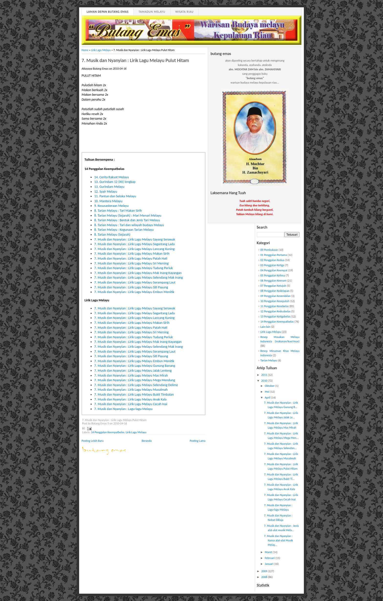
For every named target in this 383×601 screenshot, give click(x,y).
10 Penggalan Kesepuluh (274, 301)
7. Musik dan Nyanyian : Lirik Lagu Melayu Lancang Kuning (134, 249)
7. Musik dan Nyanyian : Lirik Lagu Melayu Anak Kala (130, 399)
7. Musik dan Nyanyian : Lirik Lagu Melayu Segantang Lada (134, 244)
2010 (264, 380)
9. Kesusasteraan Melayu (111, 206)
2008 (264, 577)
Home (85, 50)
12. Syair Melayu (105, 192)
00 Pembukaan (269, 250)
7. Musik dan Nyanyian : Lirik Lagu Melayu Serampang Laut (134, 282)
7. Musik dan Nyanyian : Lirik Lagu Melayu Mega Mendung (134, 380)
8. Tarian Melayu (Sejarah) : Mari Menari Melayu (127, 215)
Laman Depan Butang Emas (107, 11)
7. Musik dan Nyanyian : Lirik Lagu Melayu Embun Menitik (134, 292)
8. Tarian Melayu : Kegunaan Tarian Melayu (124, 230)
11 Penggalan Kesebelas (274, 306)
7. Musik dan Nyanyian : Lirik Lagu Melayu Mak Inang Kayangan (137, 273)
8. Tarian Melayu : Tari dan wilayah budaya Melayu (129, 225)
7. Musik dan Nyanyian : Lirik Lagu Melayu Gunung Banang (134, 366)
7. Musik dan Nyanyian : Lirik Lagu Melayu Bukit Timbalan (134, 394)
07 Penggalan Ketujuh (273, 285)
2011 (264, 375)
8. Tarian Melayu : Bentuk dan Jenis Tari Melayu (127, 220)
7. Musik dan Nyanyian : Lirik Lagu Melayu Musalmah (131, 390)
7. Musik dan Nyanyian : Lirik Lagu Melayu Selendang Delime (136, 385)
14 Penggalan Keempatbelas (107, 432)
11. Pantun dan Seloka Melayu (115, 196)
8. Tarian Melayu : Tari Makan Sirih (118, 211)
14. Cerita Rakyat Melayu (111, 177)
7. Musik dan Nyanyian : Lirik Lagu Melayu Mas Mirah (131, 375)
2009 (264, 571)
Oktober (270, 386)
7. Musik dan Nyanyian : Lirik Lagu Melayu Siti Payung (131, 287)
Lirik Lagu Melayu (101, 50)
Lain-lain (265, 326)
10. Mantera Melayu (108, 201)
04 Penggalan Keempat (273, 270)
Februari (270, 558)
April (268, 397)
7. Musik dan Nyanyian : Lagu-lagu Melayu (123, 409)
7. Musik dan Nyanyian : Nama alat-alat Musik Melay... (278, 540)
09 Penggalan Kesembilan (275, 296)
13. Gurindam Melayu (109, 187)
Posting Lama (197, 441)
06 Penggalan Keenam (273, 280)
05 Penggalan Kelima (272, 275)
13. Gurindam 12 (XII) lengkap (115, 182)
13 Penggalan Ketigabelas (275, 316)
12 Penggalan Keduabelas (275, 311)
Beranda (147, 441)
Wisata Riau (184, 11)
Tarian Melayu (268, 360)
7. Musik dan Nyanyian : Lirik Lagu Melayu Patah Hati (130, 258)
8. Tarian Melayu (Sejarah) (112, 234)
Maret (269, 552)
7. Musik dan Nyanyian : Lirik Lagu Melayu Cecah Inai (130, 404)
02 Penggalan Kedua (272, 260)
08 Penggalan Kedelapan (274, 291)
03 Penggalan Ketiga (272, 265)
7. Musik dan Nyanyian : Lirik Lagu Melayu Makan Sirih (132, 254)
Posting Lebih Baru (93, 441)
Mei (267, 391)
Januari (269, 564)
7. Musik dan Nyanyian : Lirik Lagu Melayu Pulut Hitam (135, 60)
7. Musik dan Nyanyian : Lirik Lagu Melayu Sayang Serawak (134, 239)
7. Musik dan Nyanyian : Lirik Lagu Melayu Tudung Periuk (133, 268)
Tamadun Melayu (151, 11)
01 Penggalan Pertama (273, 255)
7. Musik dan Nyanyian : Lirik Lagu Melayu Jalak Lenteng (133, 371)
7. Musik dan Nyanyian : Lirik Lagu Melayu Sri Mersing (131, 263)
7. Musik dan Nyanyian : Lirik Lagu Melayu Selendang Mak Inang (138, 277)
